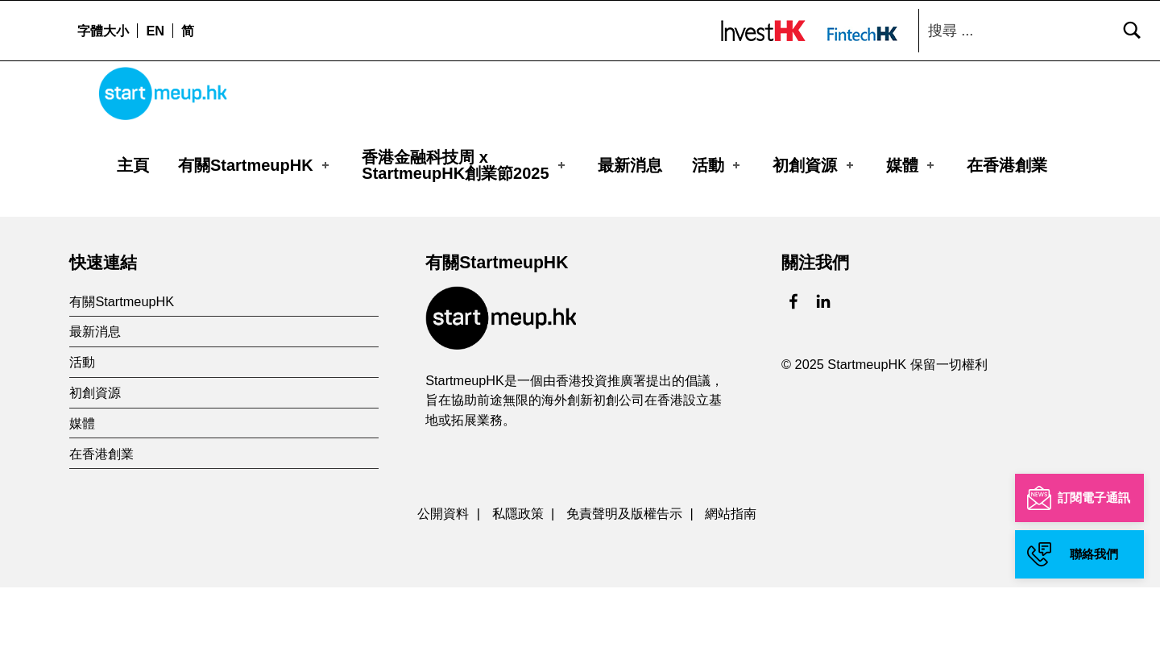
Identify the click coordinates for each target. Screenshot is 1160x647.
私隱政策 (518, 572)
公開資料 (443, 572)
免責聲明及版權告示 (624, 572)
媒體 (912, 165)
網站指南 (730, 572)
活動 (718, 165)
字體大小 (103, 30)
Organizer (147, 221)
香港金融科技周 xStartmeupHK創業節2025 (465, 165)
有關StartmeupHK (255, 165)
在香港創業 (1007, 165)
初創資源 (814, 165)
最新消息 (630, 165)
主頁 (133, 165)
